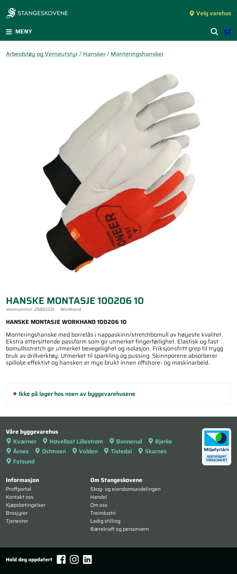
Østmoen (50, 451)
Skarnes (152, 451)
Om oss (98, 505)
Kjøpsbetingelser (26, 505)
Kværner (21, 441)
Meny (19, 31)
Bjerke (160, 441)
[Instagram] (74, 559)
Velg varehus (210, 13)
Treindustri (103, 513)
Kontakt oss (19, 497)
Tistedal (117, 451)
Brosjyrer (17, 513)
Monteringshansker (137, 54)
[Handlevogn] (227, 32)
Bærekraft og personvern (119, 529)
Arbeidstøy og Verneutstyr (42, 54)
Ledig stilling (105, 521)
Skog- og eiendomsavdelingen (125, 489)
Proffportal (18, 489)
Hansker (94, 54)
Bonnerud (125, 441)
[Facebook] (61, 559)
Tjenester (17, 521)
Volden (85, 451)
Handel (98, 497)
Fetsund (20, 461)
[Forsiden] (37, 14)
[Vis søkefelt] (214, 31)
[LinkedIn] (87, 559)
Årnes (17, 451)
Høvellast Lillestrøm (72, 441)
